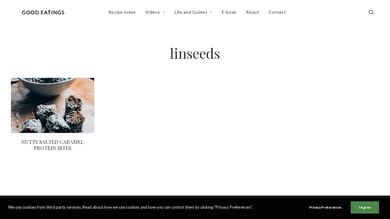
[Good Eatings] (44, 14)
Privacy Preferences (325, 207)
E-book (231, 14)
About (254, 14)
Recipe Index (123, 14)
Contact (279, 14)
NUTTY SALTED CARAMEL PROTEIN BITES (52, 144)
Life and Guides (195, 14)
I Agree (365, 207)
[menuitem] (124, 14)
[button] (374, 14)
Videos (157, 14)
